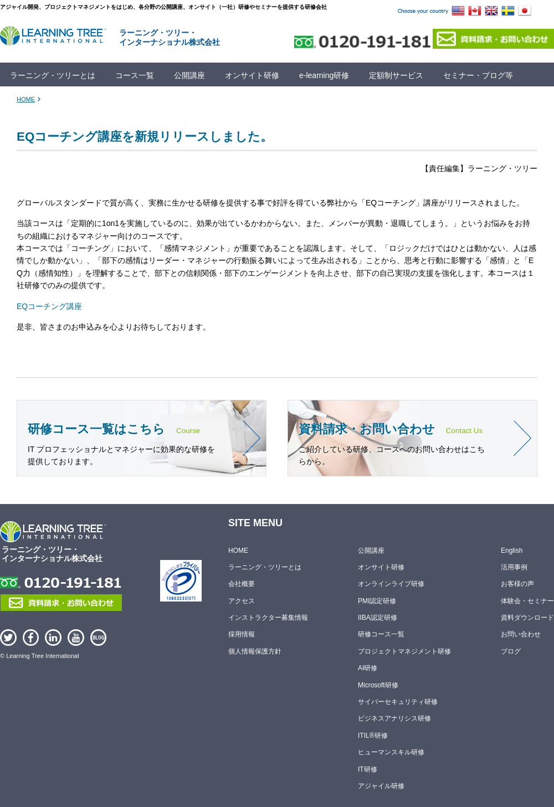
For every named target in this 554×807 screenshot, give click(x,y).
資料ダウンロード (527, 617)
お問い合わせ (521, 635)
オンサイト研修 (252, 75)
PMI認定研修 (377, 601)
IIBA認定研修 (377, 617)
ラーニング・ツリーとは (52, 75)
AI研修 (367, 668)
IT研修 (367, 769)
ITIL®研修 (373, 735)
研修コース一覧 (381, 635)
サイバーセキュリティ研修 (398, 702)
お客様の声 (517, 584)
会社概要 (241, 584)
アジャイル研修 (381, 786)
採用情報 (241, 635)
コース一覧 (134, 75)
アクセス (241, 601)
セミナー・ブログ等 (478, 75)
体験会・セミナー (527, 601)
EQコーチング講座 (49, 306)
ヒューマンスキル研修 (391, 752)
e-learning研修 (324, 75)
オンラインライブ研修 (391, 584)
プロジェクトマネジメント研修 (404, 651)
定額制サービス (396, 75)
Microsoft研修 (378, 685)
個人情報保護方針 (254, 651)
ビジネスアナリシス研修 (394, 719)
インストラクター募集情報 (268, 617)
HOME (26, 99)
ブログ (511, 651)
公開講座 (189, 75)
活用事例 (514, 567)
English (511, 550)
